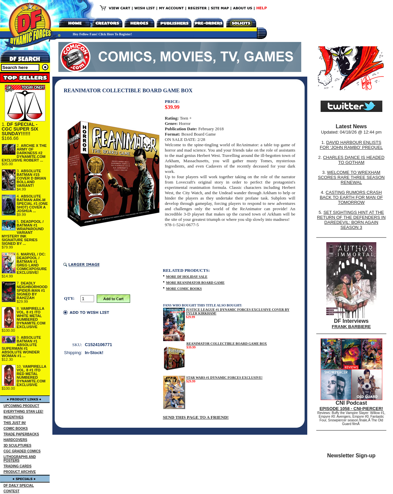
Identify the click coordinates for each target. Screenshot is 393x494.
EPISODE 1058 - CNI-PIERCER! (351, 408)
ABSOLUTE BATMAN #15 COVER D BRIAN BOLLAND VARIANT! (31, 178)
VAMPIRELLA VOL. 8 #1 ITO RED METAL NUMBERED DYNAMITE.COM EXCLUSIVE (31, 375)
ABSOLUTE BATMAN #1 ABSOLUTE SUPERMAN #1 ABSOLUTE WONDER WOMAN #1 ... (21, 346)
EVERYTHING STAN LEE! (23, 411)
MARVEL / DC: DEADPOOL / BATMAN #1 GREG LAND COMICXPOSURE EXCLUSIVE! (32, 263)
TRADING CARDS (18, 466)
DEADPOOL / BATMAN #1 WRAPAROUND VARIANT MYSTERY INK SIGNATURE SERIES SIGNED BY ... (23, 233)
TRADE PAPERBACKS (21, 434)
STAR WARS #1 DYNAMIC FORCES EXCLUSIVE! (224, 377)
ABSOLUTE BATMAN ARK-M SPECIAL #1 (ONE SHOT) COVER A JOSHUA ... (32, 203)
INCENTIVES (14, 417)
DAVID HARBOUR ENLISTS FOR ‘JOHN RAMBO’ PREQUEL (351, 145)
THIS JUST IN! (15, 423)
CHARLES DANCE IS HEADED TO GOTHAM (353, 160)
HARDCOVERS (15, 440)
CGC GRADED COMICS (22, 451)
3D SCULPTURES (17, 445)
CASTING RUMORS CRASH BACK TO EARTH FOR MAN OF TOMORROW (351, 197)
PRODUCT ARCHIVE (20, 472)
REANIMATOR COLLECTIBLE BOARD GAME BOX (226, 343)
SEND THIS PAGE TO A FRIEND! (196, 417)
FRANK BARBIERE (351, 326)
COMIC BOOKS (16, 428)
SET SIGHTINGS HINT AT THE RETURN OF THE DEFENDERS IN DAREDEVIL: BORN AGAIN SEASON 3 (351, 220)
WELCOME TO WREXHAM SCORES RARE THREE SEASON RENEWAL (351, 177)
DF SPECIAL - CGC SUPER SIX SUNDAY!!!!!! (20, 129)
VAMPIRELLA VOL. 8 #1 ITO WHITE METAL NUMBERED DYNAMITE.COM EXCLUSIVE (31, 317)
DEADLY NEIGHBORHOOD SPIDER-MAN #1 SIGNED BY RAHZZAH (32, 290)
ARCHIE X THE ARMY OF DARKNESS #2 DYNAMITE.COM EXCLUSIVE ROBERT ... (24, 153)
